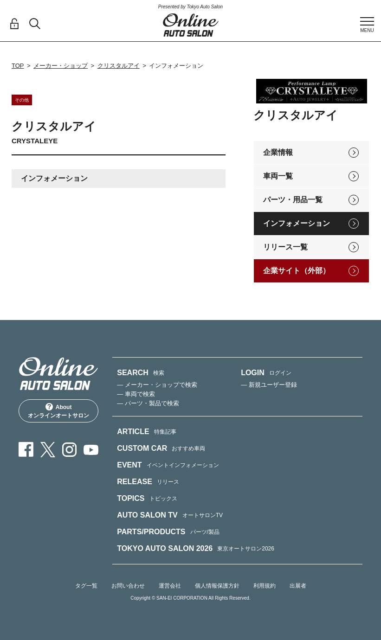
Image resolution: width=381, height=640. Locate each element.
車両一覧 (278, 176)
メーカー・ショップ (60, 65)
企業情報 (278, 152)
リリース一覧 (285, 247)
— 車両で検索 (136, 394)
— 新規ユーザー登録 (269, 385)
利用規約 (264, 586)
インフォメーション (296, 223)
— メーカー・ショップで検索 (157, 385)
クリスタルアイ (118, 65)
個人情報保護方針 (217, 586)
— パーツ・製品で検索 (148, 403)
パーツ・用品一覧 (293, 200)
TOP (18, 65)
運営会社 (170, 586)
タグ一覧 (86, 586)
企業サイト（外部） (296, 271)
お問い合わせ (128, 586)
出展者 (298, 586)
